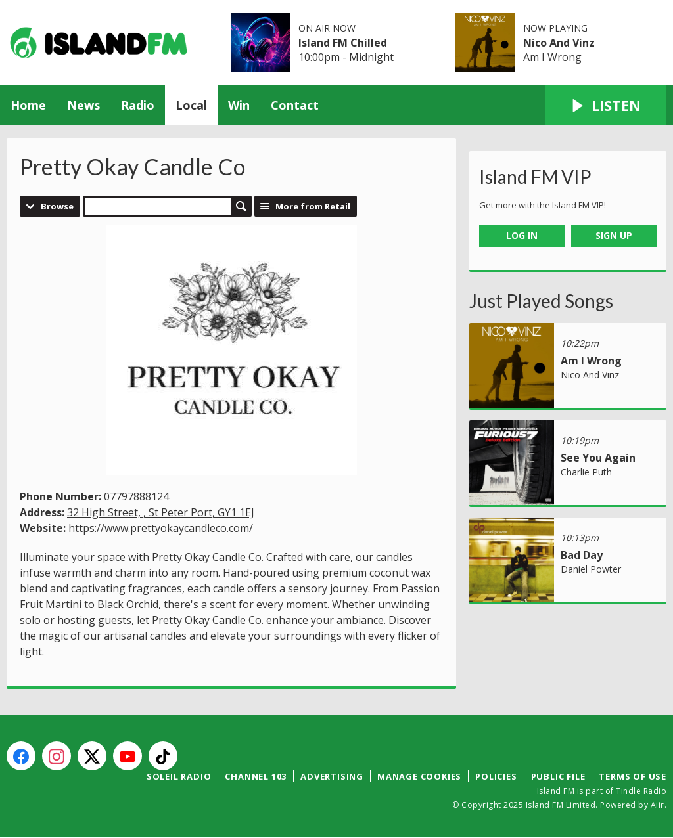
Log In (522, 235)
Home (28, 105)
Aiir (657, 804)
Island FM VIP (535, 176)
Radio (137, 105)
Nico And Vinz (559, 43)
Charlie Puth (586, 472)
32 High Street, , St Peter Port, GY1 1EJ (160, 512)
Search (241, 206)
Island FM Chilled (342, 43)
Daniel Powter (591, 569)
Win (239, 105)
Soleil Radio (179, 776)
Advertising (331, 776)
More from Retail (312, 206)
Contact (295, 105)
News (83, 105)
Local (191, 105)
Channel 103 (256, 776)
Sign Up (613, 235)
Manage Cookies (419, 776)
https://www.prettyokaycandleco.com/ (160, 528)
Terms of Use (632, 776)
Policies (496, 776)
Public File (558, 776)
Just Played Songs (541, 301)
